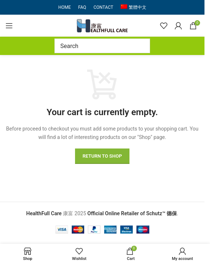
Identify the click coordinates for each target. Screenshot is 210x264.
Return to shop (102, 156)
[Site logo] (102, 25)
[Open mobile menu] (9, 25)
